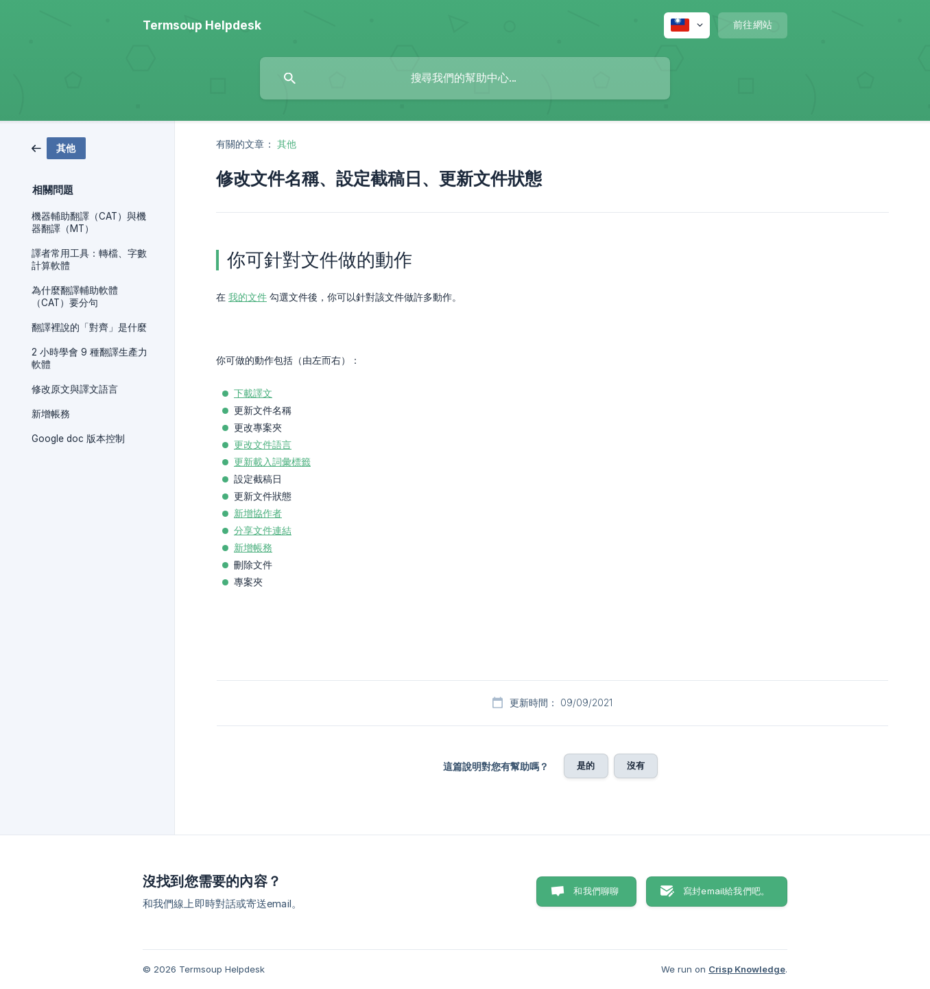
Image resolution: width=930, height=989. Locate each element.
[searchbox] (465, 78)
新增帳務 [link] (51, 413)
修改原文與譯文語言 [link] (75, 389)
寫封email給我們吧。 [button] (726, 890)
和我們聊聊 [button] (596, 890)
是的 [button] (586, 765)
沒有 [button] (636, 765)
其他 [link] (286, 144)
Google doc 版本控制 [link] (78, 438)
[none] (202, 25)
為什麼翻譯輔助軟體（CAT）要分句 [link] (75, 296)
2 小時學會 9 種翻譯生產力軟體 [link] (89, 358)
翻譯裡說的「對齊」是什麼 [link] (89, 327)
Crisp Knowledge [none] (746, 969)
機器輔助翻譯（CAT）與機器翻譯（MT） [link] (89, 222)
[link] (59, 147)
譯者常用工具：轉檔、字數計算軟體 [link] (89, 259)
